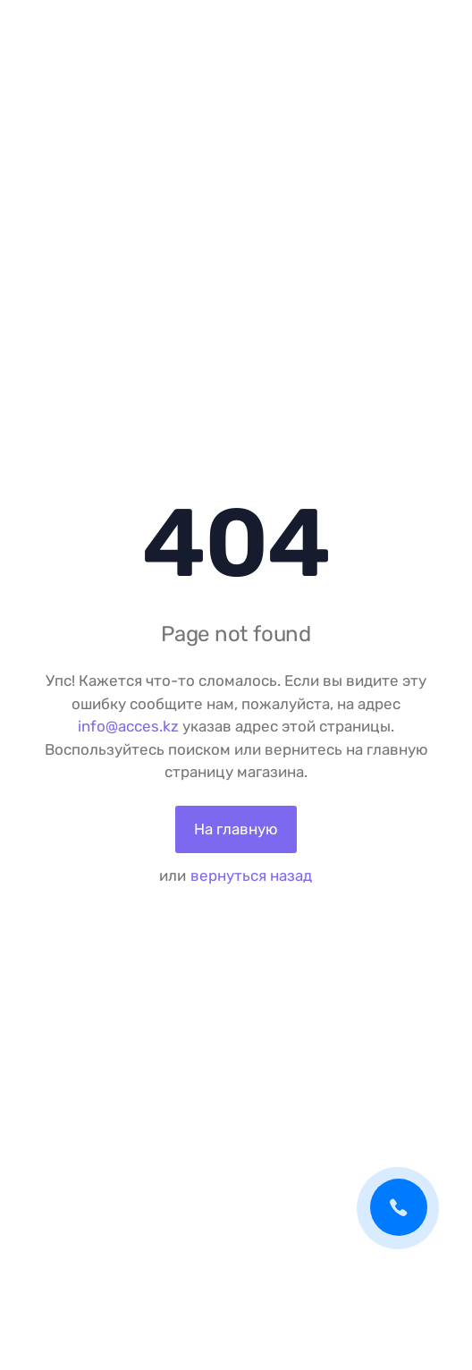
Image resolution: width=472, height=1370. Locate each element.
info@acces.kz (128, 726)
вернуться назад (251, 875)
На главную (236, 829)
